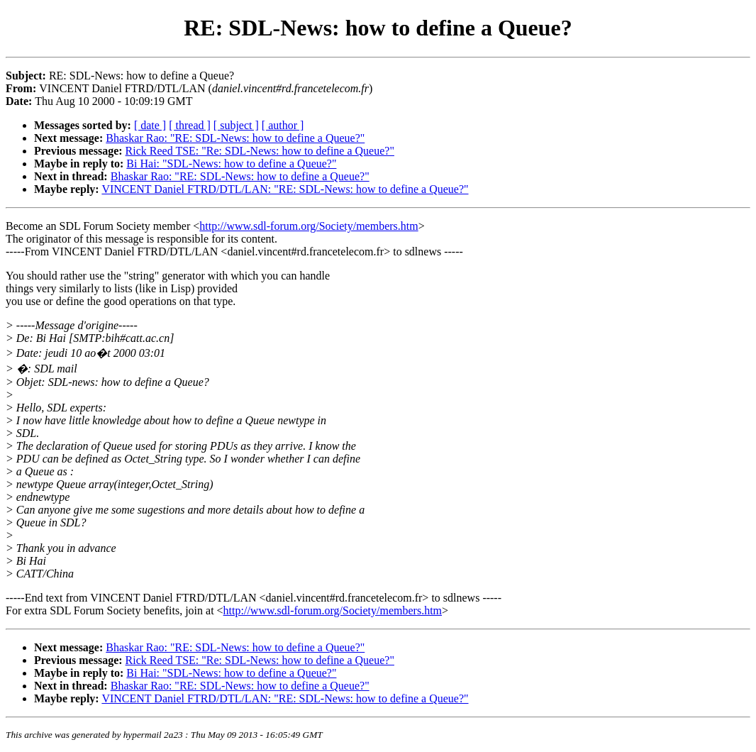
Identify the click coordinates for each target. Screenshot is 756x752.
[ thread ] (190, 125)
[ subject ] (236, 125)
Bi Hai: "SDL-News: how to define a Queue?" (231, 163)
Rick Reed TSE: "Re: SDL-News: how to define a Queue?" (260, 151)
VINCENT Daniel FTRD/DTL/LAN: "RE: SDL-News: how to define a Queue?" (284, 189)
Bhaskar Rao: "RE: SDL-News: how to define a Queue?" (235, 138)
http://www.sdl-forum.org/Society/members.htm (308, 226)
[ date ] (150, 125)
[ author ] (283, 125)
